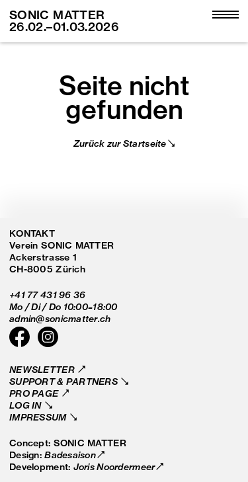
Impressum (39, 416)
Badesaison (70, 454)
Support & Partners (64, 381)
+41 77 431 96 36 (47, 294)
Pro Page (35, 393)
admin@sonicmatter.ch (60, 318)
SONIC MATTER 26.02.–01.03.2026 (64, 20)
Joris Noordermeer (114, 466)
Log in (26, 405)
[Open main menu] (225, 15)
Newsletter (43, 369)
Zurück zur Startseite (120, 143)
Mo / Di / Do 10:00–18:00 (63, 306)
